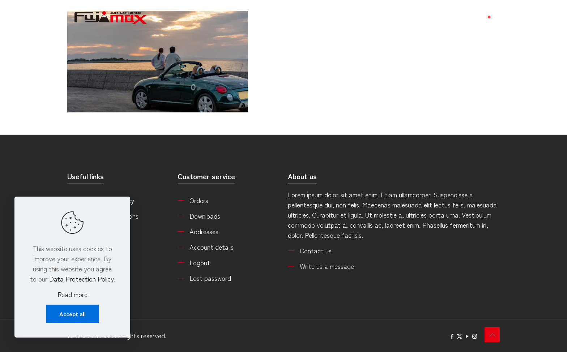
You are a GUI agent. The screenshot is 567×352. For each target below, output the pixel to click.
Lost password (210, 278)
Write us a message (327, 266)
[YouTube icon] (467, 336)
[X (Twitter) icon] (459, 336)
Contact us (316, 250)
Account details (211, 247)
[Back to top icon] (492, 334)
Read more (72, 294)
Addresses (203, 231)
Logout (199, 262)
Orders (198, 200)
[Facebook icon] (452, 336)
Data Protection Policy (81, 278)
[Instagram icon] (474, 336)
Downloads (204, 215)
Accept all (72, 313)
